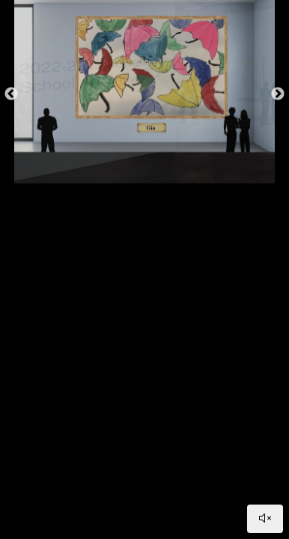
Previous (11, 94)
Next (277, 94)
